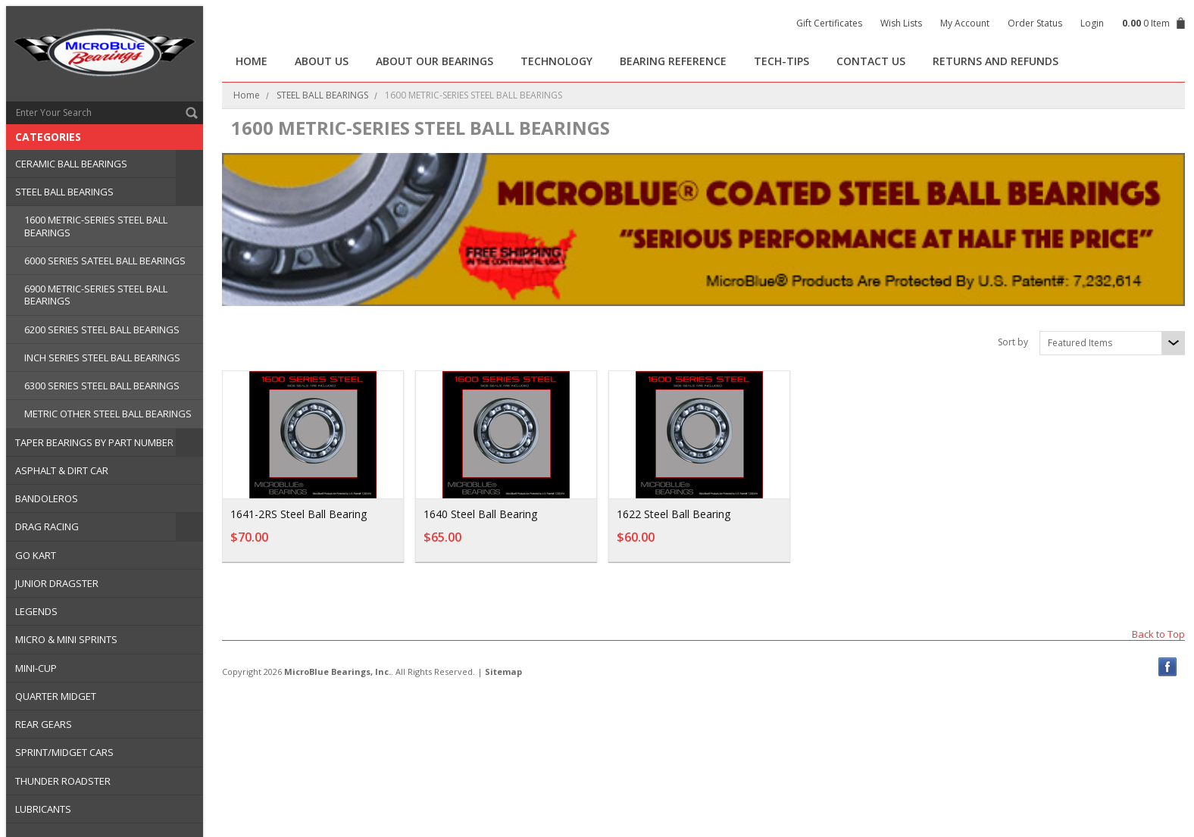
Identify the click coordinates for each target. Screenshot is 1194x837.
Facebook (1167, 666)
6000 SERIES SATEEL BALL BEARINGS (105, 260)
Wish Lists (901, 23)
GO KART (35, 555)
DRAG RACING (47, 526)
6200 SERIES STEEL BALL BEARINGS (102, 329)
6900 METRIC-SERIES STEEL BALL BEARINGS (95, 295)
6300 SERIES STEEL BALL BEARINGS (102, 385)
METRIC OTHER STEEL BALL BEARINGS (108, 413)
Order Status (1035, 23)
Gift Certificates (829, 23)
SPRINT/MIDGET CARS (64, 752)
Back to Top (1158, 633)
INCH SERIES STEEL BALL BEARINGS (102, 357)
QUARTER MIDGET (55, 696)
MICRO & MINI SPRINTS (66, 639)
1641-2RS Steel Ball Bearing (298, 514)
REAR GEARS (43, 724)
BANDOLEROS (46, 498)
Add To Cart (351, 544)
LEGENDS (36, 611)
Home (246, 95)
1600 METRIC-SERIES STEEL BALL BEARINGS (95, 226)
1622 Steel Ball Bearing (673, 514)
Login (1092, 23)
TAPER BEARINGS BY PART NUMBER (94, 442)
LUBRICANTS (43, 809)
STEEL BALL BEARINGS (64, 191)
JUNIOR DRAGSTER (56, 583)
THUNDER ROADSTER (63, 781)
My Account (964, 23)
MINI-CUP (36, 668)
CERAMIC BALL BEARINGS (71, 163)
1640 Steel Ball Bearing (480, 514)
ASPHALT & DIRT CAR (61, 470)
